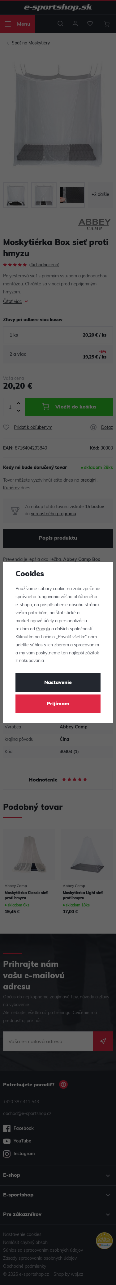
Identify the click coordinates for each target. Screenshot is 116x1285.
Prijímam (58, 704)
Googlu (43, 629)
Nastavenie (58, 682)
